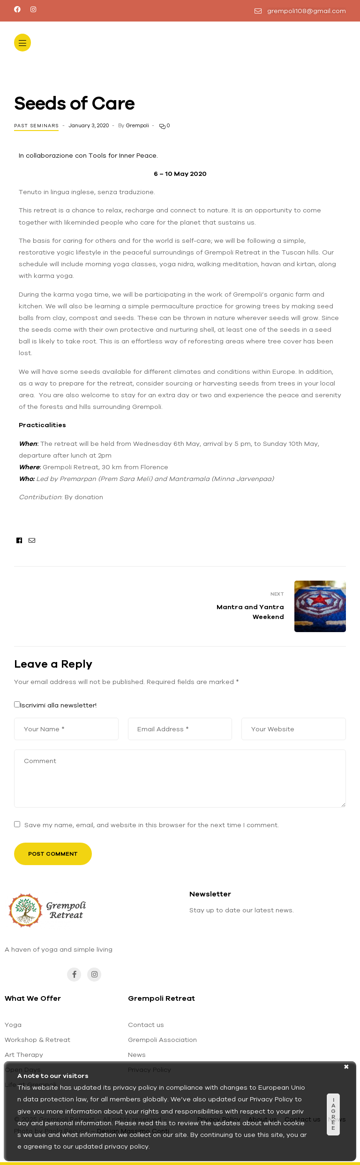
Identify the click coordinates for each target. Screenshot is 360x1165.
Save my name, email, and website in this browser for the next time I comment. (151, 825)
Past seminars (36, 125)
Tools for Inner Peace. (123, 155)
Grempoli (137, 125)
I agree (333, 1114)
